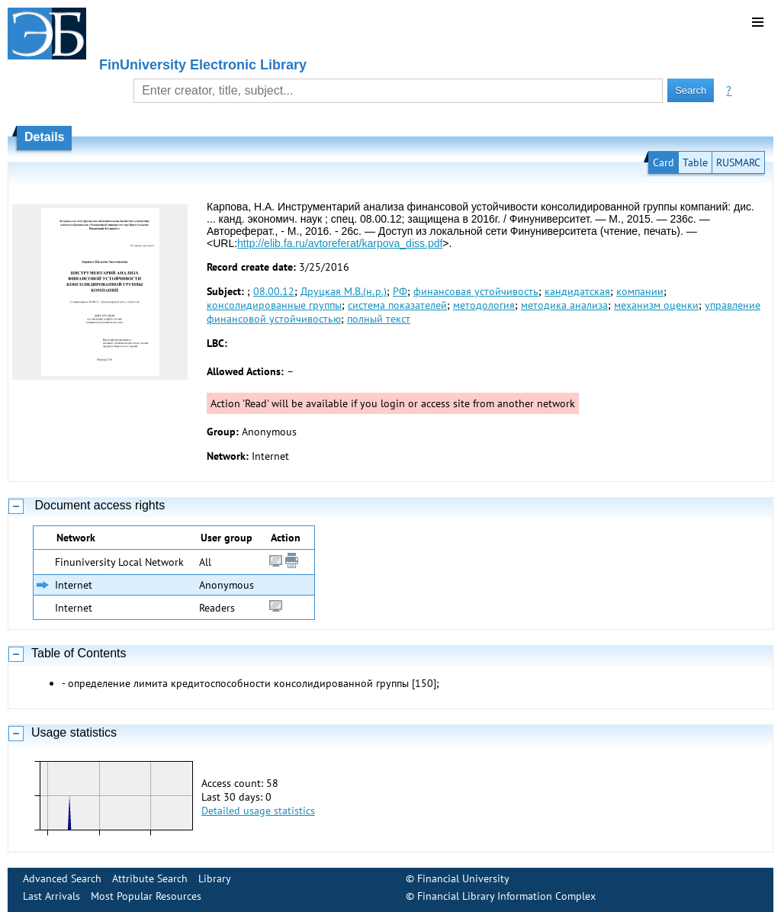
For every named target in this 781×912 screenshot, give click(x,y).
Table (695, 162)
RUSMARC (738, 162)
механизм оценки (656, 305)
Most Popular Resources (146, 896)
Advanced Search (62, 878)
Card (663, 162)
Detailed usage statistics (258, 810)
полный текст (378, 319)
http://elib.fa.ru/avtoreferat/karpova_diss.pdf (339, 243)
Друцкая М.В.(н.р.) (344, 291)
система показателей (397, 305)
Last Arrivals (51, 896)
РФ (400, 291)
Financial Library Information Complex (506, 896)
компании (640, 291)
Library (214, 878)
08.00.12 (273, 291)
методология (484, 305)
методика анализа (564, 305)
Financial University (463, 878)
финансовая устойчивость (475, 291)
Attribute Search (150, 878)
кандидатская (577, 291)
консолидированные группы (274, 305)
